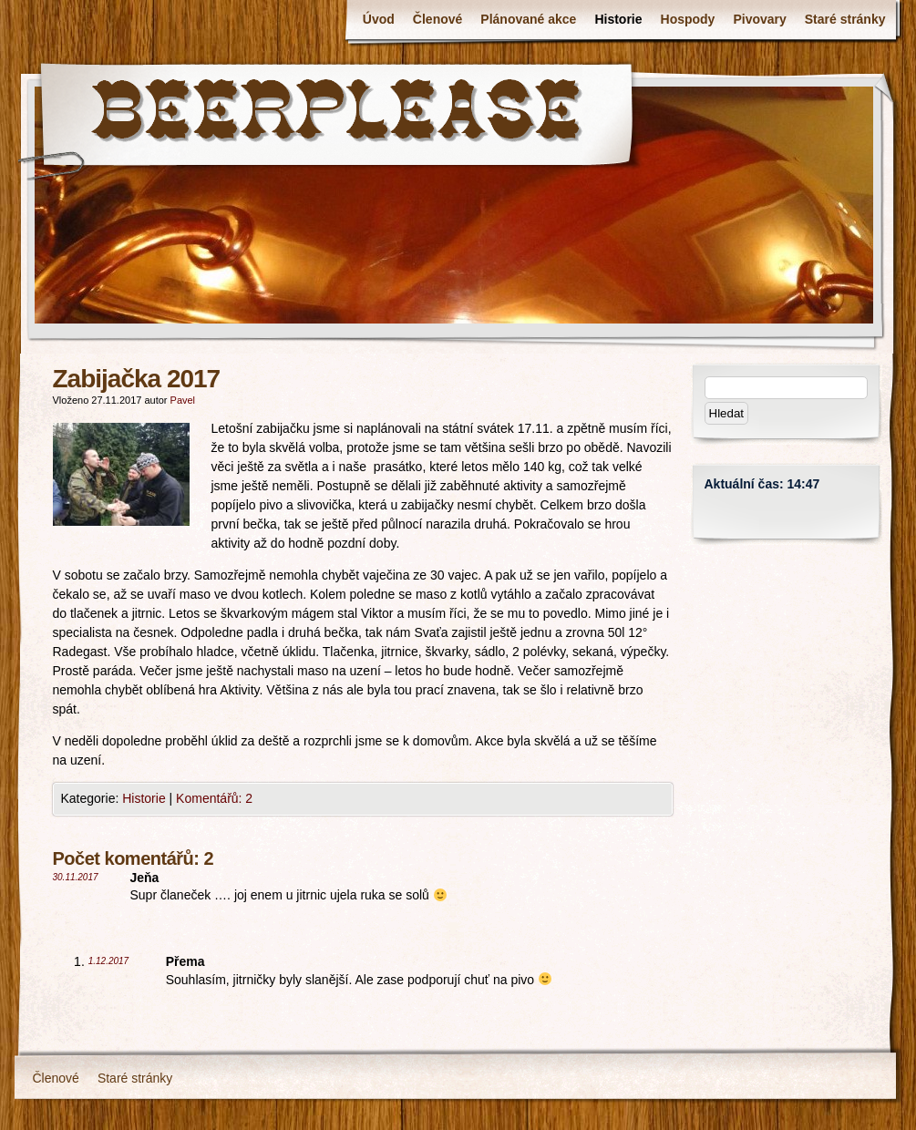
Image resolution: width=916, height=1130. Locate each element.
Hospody (688, 19)
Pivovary (759, 19)
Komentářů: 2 (214, 798)
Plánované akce (528, 19)
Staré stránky (845, 19)
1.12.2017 (108, 961)
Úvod (379, 19)
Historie (618, 19)
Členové (437, 19)
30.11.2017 (75, 877)
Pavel (183, 400)
